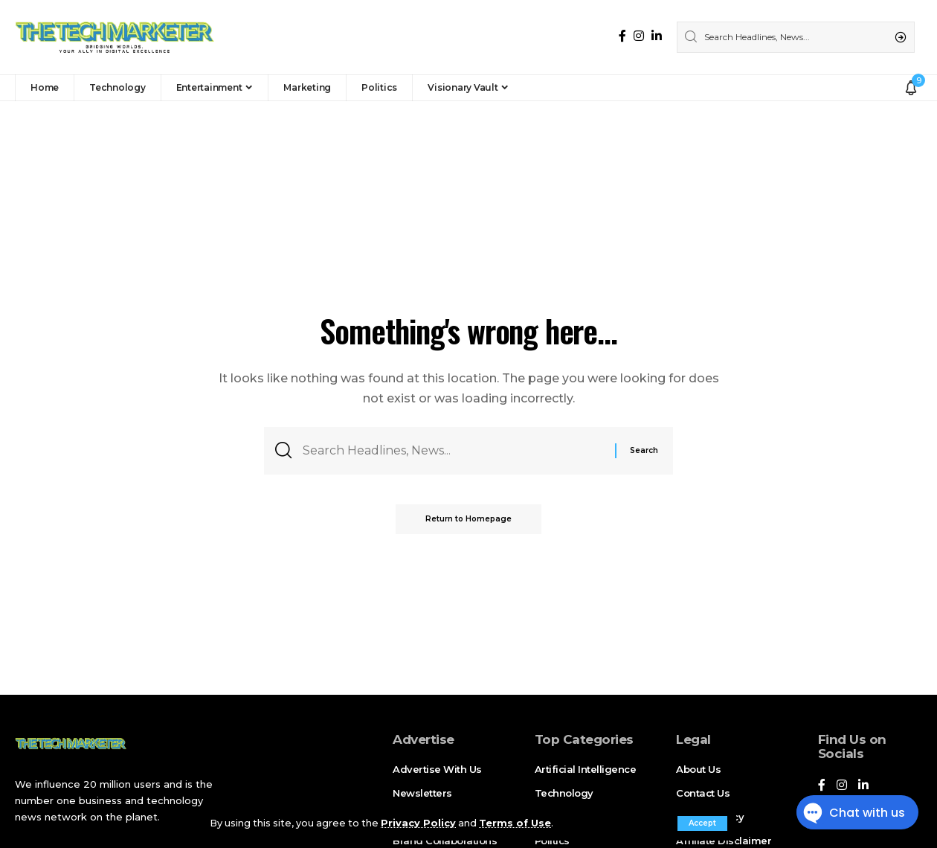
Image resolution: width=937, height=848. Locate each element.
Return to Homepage (468, 519)
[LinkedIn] (657, 36)
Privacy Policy (418, 823)
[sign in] (890, 88)
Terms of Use (515, 823)
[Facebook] (622, 36)
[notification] (911, 87)
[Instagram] (639, 36)
